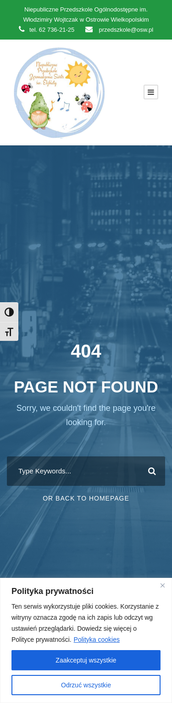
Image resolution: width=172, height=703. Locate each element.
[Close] (162, 585)
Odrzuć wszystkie (86, 685)
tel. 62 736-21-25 (46, 29)
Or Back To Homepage (86, 498)
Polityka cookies (97, 639)
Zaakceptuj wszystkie (85, 660)
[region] (86, 640)
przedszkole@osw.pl (119, 29)
